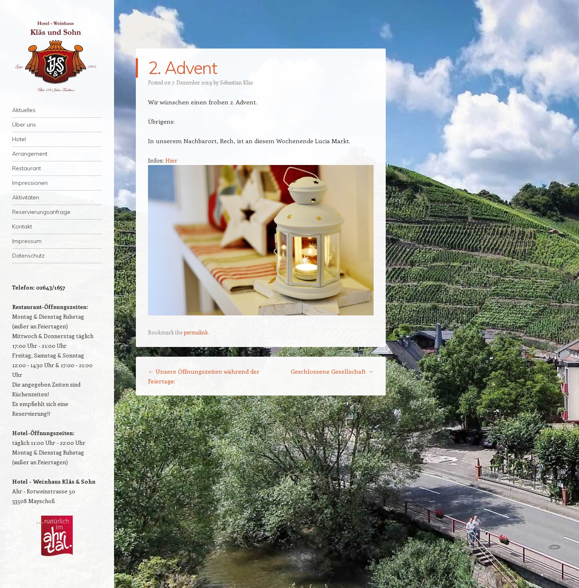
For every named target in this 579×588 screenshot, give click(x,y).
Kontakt (22, 226)
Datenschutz (28, 255)
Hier (171, 160)
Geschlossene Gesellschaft (332, 371)
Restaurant (26, 168)
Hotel (19, 139)
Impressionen (30, 182)
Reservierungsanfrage (41, 212)
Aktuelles (24, 110)
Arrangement (29, 153)
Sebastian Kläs (236, 82)
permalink (196, 332)
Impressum (27, 241)
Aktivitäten (25, 197)
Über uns (24, 124)
